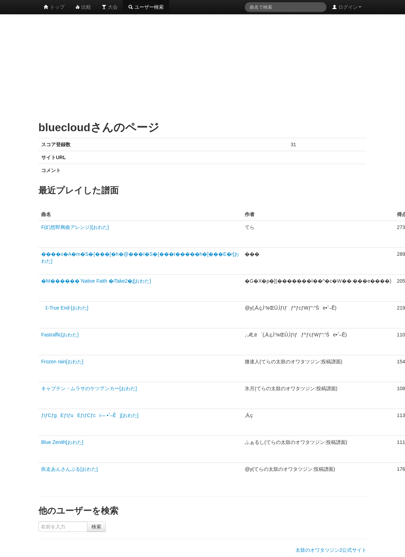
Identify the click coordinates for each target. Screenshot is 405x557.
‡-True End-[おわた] (64, 308)
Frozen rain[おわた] (62, 361)
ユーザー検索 (146, 7)
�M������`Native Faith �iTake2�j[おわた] (96, 281)
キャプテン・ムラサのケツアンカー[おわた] (89, 388)
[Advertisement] (149, 66)
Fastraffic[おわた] (60, 334)
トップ (54, 7)
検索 (96, 526)
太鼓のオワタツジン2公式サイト (331, 550)
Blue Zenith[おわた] (62, 442)
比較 (83, 7)
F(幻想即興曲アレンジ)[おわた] (75, 227)
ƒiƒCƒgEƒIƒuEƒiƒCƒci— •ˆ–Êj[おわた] (89, 415)
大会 (110, 7)
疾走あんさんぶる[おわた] (69, 469)
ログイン (346, 7)
